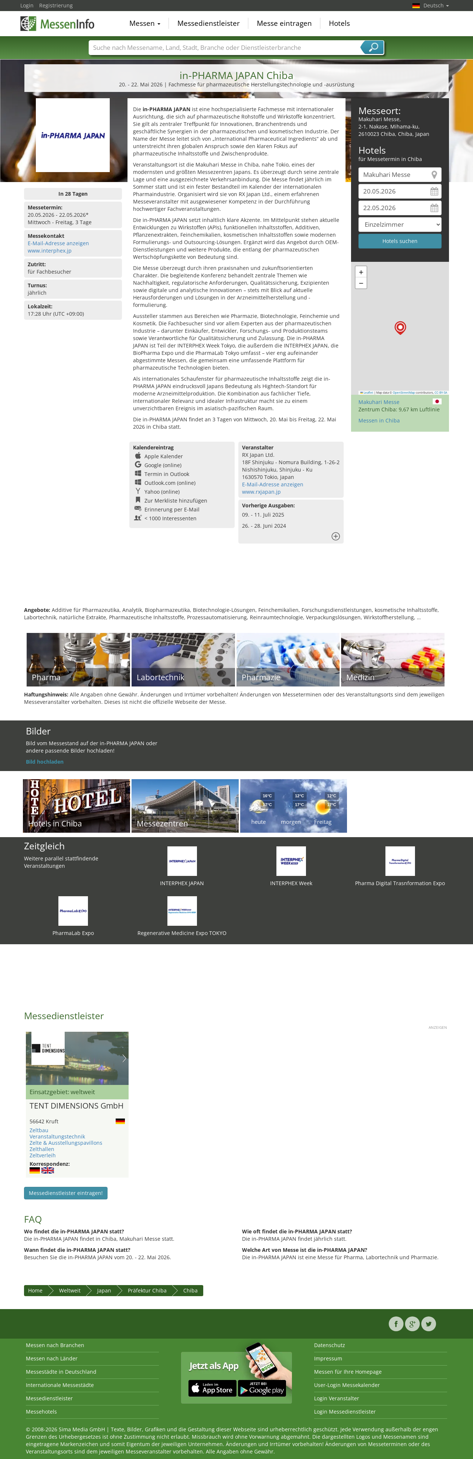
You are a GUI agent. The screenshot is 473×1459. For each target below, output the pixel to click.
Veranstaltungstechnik (57, 1136)
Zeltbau (39, 1130)
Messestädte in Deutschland (61, 1371)
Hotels (339, 23)
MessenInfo (57, 23)
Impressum (328, 1358)
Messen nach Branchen (55, 1345)
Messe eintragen (284, 23)
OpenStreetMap (404, 392)
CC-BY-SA (441, 392)
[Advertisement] (236, 582)
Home (35, 1290)
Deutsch (436, 5)
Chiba (190, 1290)
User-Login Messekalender (347, 1384)
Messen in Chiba (379, 420)
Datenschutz (329, 1345)
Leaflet (367, 392)
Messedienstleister (208, 23)
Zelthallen (42, 1149)
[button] (400, 328)
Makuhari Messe (378, 401)
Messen (144, 23)
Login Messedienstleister (345, 1411)
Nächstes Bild (124, 1058)
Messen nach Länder (52, 1358)
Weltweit (70, 1290)
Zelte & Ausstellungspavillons (66, 1142)
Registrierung (56, 5)
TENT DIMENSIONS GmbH (76, 1106)
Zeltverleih (43, 1155)
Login (27, 5)
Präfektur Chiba (147, 1290)
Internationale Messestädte (60, 1384)
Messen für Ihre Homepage (348, 1371)
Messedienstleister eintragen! (66, 1192)
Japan (104, 1290)
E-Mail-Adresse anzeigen (58, 243)
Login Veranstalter (336, 1398)
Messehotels (41, 1411)
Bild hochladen (45, 761)
